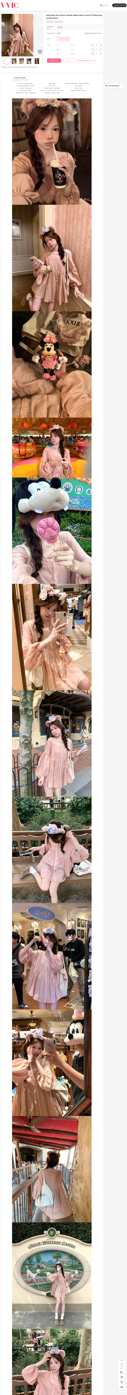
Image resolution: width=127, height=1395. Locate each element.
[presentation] (2, 61)
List (68, 60)
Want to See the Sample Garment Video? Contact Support (20, 67)
